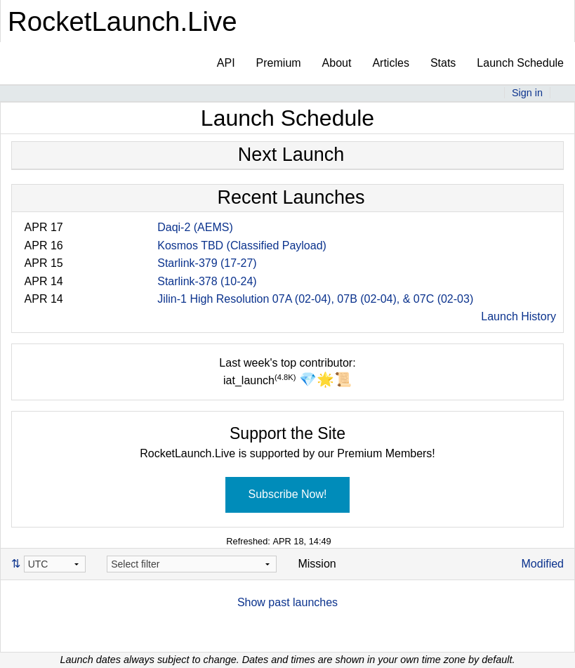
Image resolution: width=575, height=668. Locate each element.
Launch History (518, 316)
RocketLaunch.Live (122, 21)
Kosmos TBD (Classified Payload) (241, 245)
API (226, 63)
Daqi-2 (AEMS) (195, 227)
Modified (543, 564)
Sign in (527, 92)
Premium (278, 63)
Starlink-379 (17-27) (206, 263)
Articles (390, 63)
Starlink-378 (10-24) (206, 281)
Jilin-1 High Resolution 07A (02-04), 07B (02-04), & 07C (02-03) (315, 299)
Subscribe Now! (287, 494)
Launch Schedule (520, 63)
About (337, 63)
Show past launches (287, 602)
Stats (443, 63)
